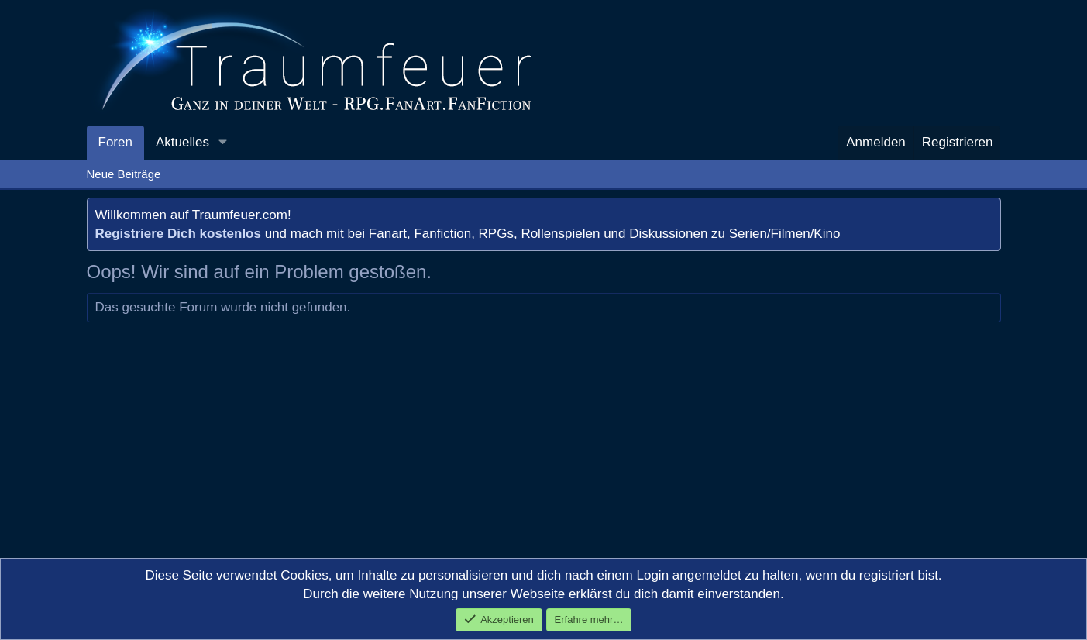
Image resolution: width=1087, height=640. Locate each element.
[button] (222, 143)
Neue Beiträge (124, 174)
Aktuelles (182, 142)
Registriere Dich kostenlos (178, 233)
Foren (115, 142)
